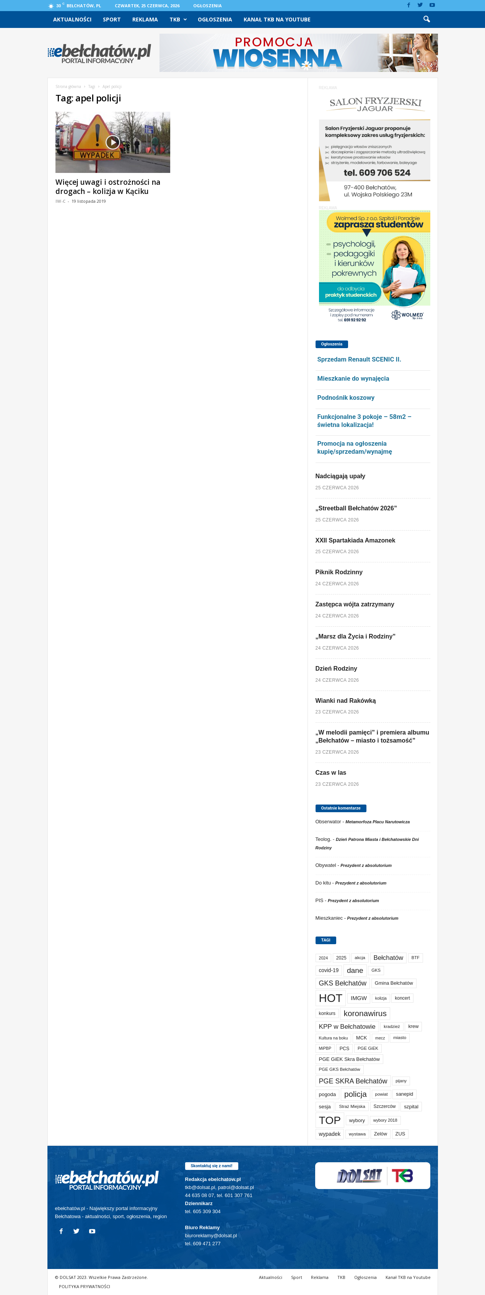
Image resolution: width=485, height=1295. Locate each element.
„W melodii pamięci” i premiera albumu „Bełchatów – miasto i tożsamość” (373, 736)
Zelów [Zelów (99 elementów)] (380, 1134)
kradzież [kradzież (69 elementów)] (392, 1026)
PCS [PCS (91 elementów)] (345, 1048)
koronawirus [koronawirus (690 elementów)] (364, 1013)
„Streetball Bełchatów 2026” (356, 508)
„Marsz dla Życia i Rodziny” (356, 636)
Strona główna (68, 86)
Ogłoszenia (207, 5)
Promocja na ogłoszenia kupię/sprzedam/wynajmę (354, 447)
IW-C (60, 201)
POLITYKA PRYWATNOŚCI (84, 1286)
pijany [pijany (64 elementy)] (401, 1080)
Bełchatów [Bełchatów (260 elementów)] (389, 957)
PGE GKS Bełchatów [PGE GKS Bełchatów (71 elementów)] (339, 1069)
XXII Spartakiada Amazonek (355, 540)
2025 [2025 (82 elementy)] (341, 958)
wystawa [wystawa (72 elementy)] (357, 1134)
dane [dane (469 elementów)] (355, 970)
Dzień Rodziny (336, 668)
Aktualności (72, 19)
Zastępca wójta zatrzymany (355, 604)
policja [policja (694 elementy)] (355, 1094)
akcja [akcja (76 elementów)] (360, 957)
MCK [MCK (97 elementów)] (361, 1038)
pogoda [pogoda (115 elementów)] (327, 1094)
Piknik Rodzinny (339, 572)
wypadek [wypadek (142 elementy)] (330, 1134)
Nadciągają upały (341, 476)
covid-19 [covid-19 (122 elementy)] (329, 970)
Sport (112, 19)
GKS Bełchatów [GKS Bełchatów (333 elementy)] (343, 983)
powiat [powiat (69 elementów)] (381, 1094)
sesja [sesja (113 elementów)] (325, 1106)
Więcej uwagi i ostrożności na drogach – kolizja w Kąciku (107, 186)
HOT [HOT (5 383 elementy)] (331, 998)
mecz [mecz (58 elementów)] (380, 1038)
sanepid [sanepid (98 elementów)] (404, 1094)
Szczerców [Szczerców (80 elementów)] (385, 1106)
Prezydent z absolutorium (366, 865)
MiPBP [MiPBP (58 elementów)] (325, 1048)
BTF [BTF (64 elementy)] (416, 957)
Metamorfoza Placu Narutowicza (377, 821)
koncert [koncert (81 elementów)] (402, 998)
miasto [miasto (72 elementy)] (399, 1037)
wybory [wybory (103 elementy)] (357, 1120)
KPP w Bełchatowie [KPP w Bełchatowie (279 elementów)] (347, 1026)
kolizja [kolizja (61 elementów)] (381, 998)
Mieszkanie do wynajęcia (353, 378)
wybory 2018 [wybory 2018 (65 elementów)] (385, 1120)
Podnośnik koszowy (346, 397)
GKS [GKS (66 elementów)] (376, 970)
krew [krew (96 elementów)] (413, 1026)
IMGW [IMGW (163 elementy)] (359, 998)
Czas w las (331, 772)
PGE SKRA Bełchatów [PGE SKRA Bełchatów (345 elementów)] (353, 1081)
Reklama (145, 19)
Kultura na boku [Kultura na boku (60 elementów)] (333, 1038)
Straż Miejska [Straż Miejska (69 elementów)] (352, 1106)
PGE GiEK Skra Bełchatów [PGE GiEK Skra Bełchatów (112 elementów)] (349, 1059)
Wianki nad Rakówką (346, 700)
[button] (426, 19)
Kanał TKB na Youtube (277, 19)
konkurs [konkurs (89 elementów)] (327, 1013)
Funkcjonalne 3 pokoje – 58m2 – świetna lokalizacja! (364, 420)
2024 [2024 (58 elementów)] (323, 958)
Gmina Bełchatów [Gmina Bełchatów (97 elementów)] (394, 983)
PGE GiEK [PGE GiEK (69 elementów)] (368, 1048)
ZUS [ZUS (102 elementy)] (400, 1134)
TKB (178, 19)
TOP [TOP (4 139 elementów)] (330, 1120)
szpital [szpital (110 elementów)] (411, 1106)
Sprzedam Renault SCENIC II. (359, 359)
